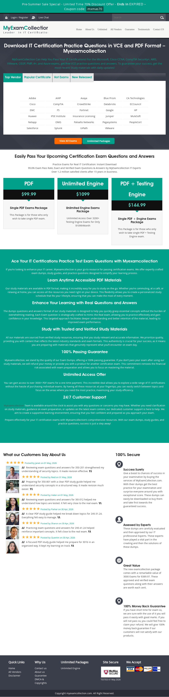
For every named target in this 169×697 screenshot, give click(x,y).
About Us (89, 29)
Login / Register (15, 17)
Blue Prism (110, 98)
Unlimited (102, 29)
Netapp (32, 122)
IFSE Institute (58, 116)
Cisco (32, 104)
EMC (32, 110)
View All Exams (67, 140)
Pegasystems (110, 122)
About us (40, 672)
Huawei (32, 116)
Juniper (110, 116)
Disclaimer (14, 675)
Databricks (110, 104)
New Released (82, 77)
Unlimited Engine (70, 668)
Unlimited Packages (98, 140)
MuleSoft (136, 116)
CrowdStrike (84, 104)
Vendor (13, 77)
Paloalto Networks (84, 122)
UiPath (84, 128)
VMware (109, 128)
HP (135, 110)
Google (110, 110)
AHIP (58, 98)
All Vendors (116, 29)
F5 (58, 110)
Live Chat (39, 17)
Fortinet (84, 110)
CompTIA (58, 104)
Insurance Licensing (84, 116)
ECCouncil (135, 104)
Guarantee (130, 29)
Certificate (37, 77)
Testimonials (144, 29)
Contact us (41, 668)
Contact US (158, 29)
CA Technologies (135, 98)
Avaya (84, 98)
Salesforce (32, 128)
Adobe (32, 98)
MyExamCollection (26, 29)
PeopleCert (135, 122)
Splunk (58, 128)
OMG (58, 122)
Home (79, 29)
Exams (61, 77)
